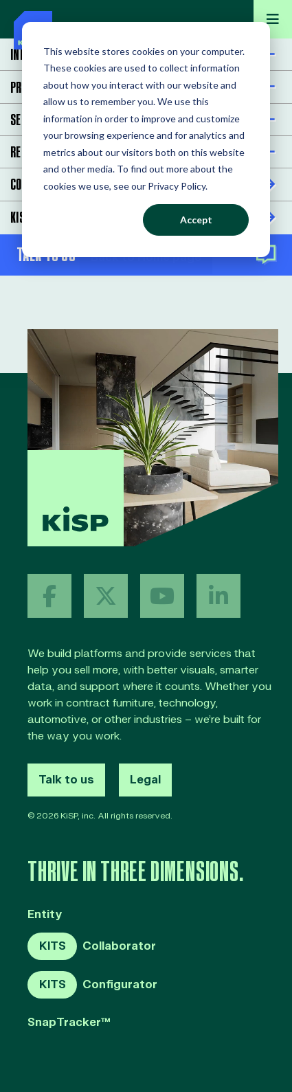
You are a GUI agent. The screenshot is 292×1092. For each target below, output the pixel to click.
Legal (145, 780)
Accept (196, 219)
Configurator (92, 985)
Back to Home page (146, 258)
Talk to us (66, 780)
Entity (45, 915)
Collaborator (91, 946)
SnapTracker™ (69, 1022)
